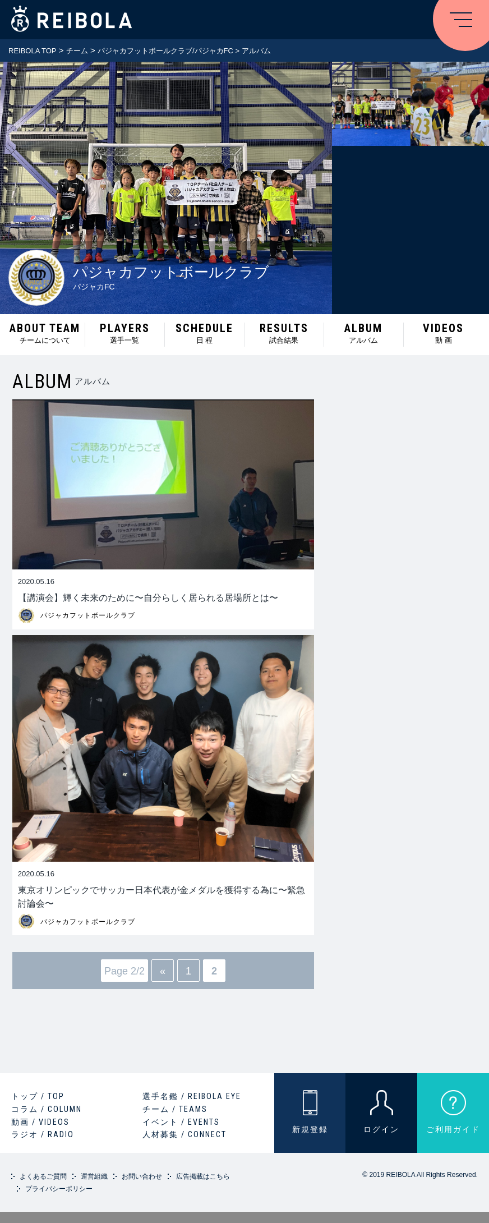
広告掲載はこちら (203, 1176)
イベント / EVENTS (181, 1122)
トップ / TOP (37, 1096)
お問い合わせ (142, 1176)
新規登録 (310, 1129)
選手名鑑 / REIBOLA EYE (191, 1096)
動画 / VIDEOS (40, 1122)
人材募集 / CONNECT (184, 1134)
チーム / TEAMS (174, 1109)
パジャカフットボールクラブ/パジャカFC (165, 51)
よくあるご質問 (43, 1176)
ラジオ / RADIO (42, 1134)
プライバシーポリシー (59, 1189)
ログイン (381, 1129)
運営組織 (94, 1176)
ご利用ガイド (453, 1129)
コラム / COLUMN (46, 1109)
